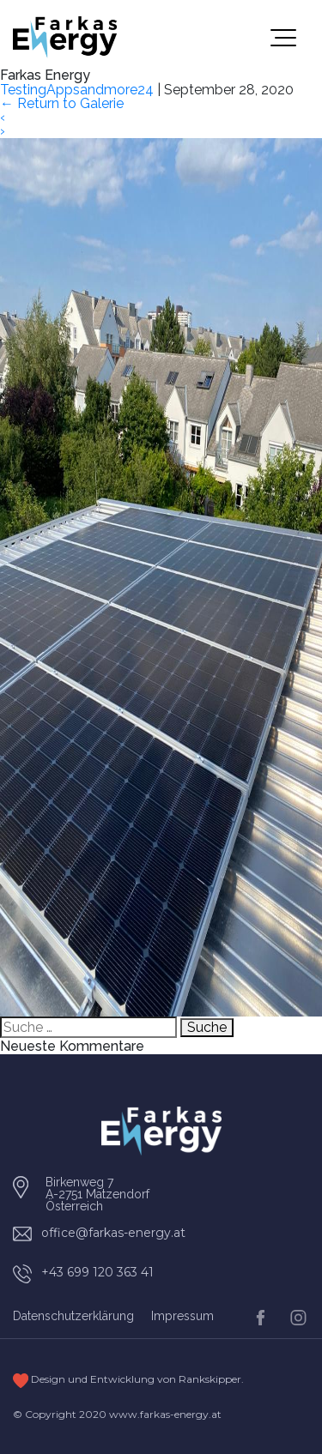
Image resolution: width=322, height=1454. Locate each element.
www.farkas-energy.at (165, 1414)
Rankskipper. (211, 1379)
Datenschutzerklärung (73, 1316)
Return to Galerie (62, 103)
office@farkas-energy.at (113, 1232)
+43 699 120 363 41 (97, 1272)
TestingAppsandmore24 (77, 89)
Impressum (182, 1316)
